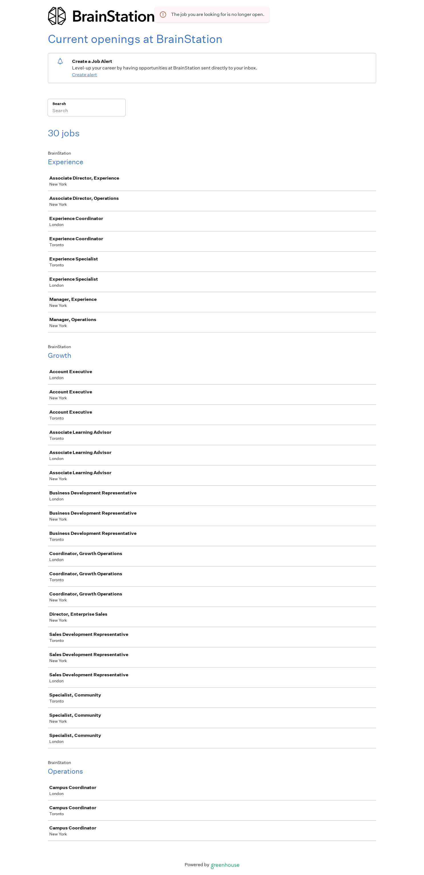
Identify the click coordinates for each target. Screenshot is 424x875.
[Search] (86, 111)
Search (59, 103)
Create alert (84, 74)
